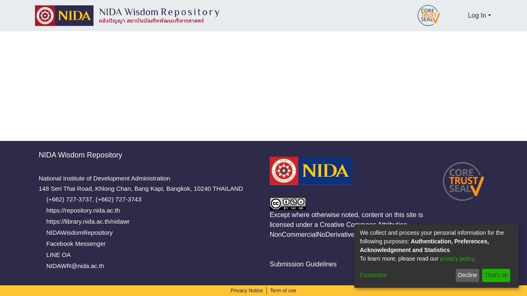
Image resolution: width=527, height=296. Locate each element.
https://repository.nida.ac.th (88, 210)
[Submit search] (447, 16)
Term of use (283, 290)
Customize (373, 275)
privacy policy (456, 258)
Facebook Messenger (78, 243)
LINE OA (61, 255)
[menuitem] (460, 16)
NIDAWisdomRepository (82, 232)
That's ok (496, 275)
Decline (467, 275)
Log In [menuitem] (477, 15)
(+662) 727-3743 (120, 199)
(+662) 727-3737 (72, 199)
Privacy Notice (247, 290)
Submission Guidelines (300, 264)
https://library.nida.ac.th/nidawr (92, 221)
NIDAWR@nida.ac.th (76, 266)
